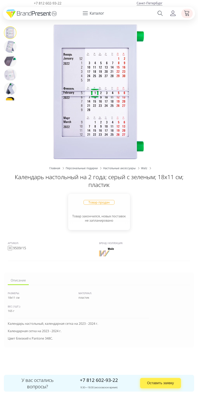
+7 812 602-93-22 (47, 3)
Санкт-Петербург (149, 3)
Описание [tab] (18, 280)
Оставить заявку (160, 383)
